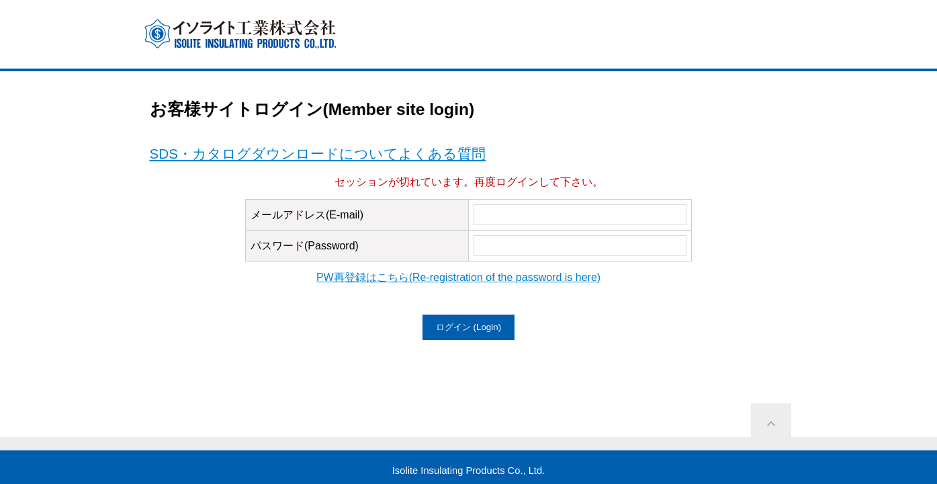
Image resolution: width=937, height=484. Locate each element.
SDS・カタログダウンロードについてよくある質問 (318, 153)
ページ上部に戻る (771, 423)
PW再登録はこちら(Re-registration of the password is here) (458, 277)
